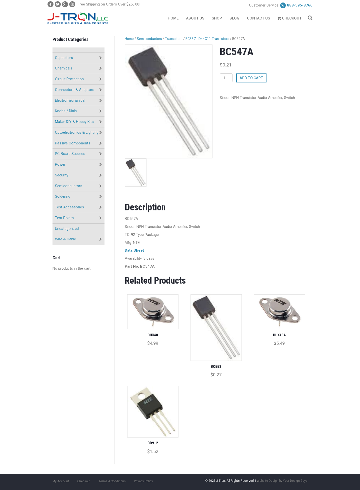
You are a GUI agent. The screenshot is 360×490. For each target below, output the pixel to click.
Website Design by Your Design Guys (282, 481)
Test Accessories (69, 207)
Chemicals (63, 68)
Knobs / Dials (66, 111)
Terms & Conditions (112, 481)
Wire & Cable (65, 239)
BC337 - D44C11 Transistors (207, 39)
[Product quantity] (226, 77)
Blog (235, 18)
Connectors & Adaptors (74, 89)
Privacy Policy (143, 481)
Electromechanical (70, 100)
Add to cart (251, 78)
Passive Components (72, 143)
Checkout (290, 18)
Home (173, 18)
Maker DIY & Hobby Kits (74, 121)
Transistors (173, 39)
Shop (217, 18)
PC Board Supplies (70, 153)
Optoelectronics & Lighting (76, 132)
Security (61, 175)
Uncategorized (67, 228)
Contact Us (258, 18)
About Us (195, 18)
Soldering (62, 196)
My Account (60, 481)
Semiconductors (68, 186)
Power (60, 164)
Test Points (64, 218)
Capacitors (64, 57)
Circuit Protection (69, 79)
